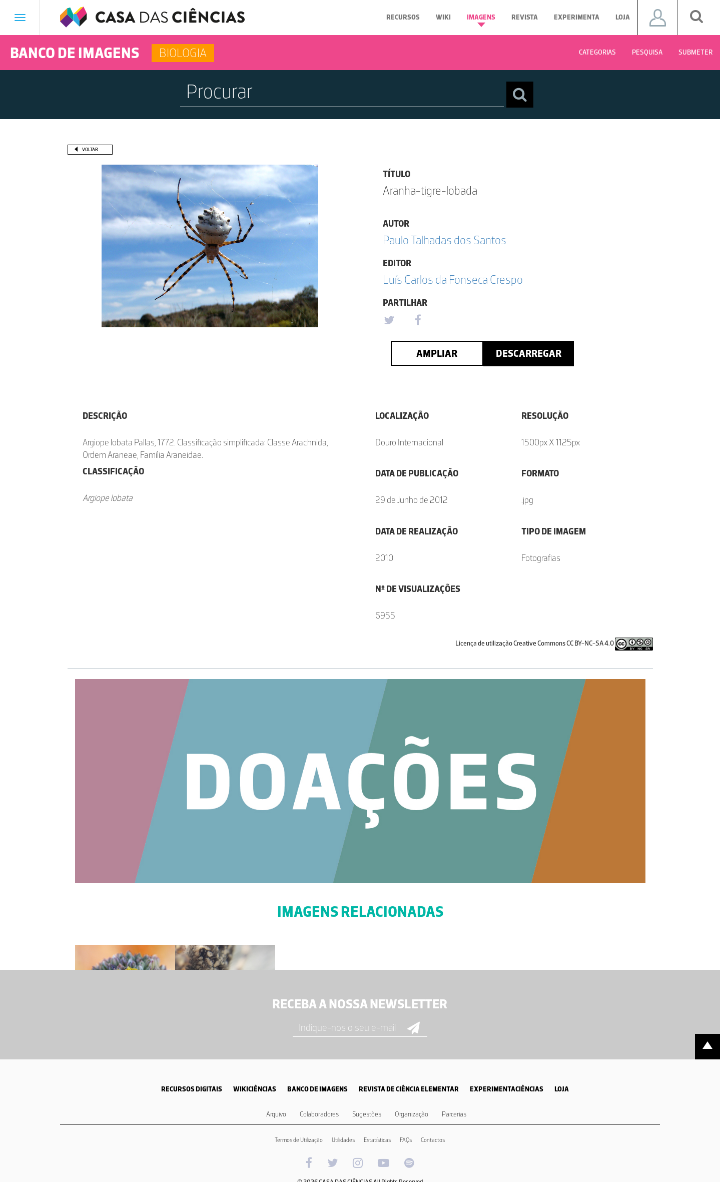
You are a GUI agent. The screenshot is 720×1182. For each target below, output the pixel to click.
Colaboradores (319, 1114)
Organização (411, 1114)
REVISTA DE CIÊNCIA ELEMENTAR (409, 1089)
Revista (524, 17)
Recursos (403, 17)
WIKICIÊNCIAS (254, 1089)
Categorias (597, 52)
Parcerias (454, 1114)
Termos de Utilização (299, 1139)
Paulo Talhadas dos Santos (444, 240)
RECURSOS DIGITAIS (191, 1089)
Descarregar (528, 353)
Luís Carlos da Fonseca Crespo (453, 279)
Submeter (695, 52)
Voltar (90, 149)
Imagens (481, 20)
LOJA (561, 1089)
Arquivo (276, 1114)
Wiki (443, 17)
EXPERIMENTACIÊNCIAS (506, 1089)
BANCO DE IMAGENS (317, 1089)
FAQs (406, 1139)
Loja (622, 17)
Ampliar (436, 353)
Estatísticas (377, 1139)
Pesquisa (647, 52)
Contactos (433, 1139)
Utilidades (343, 1139)
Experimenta (576, 17)
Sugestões (366, 1114)
